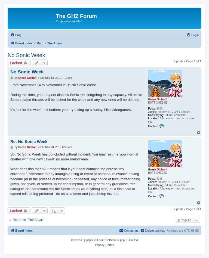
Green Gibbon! (157, 99)
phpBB (90, 240)
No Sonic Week (26, 55)
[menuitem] (15, 35)
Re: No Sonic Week (28, 141)
